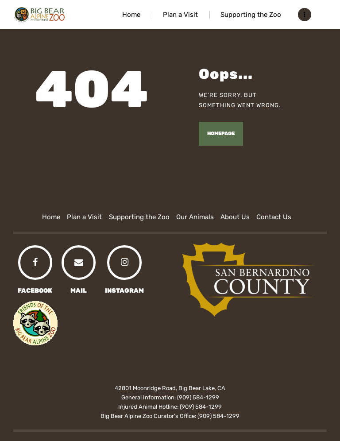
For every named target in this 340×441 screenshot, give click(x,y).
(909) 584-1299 (198, 397)
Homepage (221, 133)
